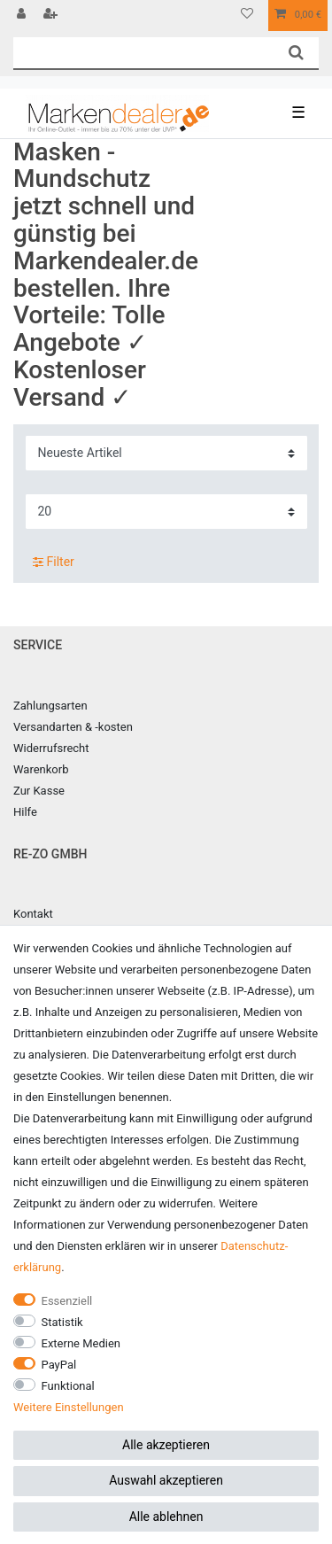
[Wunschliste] (247, 15)
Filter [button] (53, 562)
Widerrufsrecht (51, 748)
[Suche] (296, 52)
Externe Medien (81, 1343)
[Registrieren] (52, 15)
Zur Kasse (39, 790)
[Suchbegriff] (143, 52)
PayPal (59, 1364)
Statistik (62, 1322)
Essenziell (67, 1300)
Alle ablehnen (166, 1516)
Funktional (68, 1386)
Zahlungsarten (50, 705)
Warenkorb (40, 769)
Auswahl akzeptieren (166, 1480)
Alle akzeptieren (166, 1445)
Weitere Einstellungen (68, 1407)
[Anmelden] (23, 15)
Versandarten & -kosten (73, 726)
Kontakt (33, 913)
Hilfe (25, 812)
